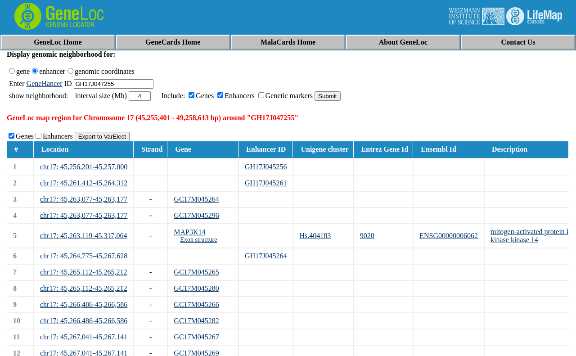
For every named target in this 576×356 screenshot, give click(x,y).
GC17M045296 (196, 215)
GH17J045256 (266, 167)
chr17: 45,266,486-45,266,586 (83, 304)
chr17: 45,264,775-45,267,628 (83, 256)
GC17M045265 (196, 272)
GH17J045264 (266, 256)
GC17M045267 (196, 337)
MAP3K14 (189, 232)
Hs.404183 (315, 235)
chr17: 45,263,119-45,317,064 (83, 235)
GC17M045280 (196, 288)
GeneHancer (45, 83)
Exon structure (198, 239)
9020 (367, 235)
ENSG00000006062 (448, 235)
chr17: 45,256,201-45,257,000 (83, 167)
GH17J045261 (266, 183)
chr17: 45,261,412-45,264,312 (83, 183)
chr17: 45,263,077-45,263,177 (83, 199)
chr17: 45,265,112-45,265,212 (83, 272)
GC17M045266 (196, 304)
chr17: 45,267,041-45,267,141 (83, 337)
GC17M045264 (196, 199)
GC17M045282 (196, 320)
